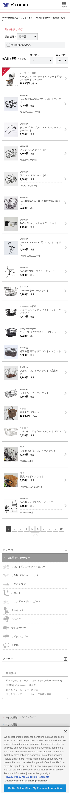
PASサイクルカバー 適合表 (22, 685)
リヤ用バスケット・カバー (21, 575)
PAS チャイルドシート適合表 (23, 690)
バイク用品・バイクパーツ (20, 717)
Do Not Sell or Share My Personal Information (35, 788)
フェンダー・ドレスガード (21, 601)
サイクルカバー (15, 636)
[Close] (65, 731)
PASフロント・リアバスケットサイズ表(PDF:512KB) (35, 680)
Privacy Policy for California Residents (27, 776)
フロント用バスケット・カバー (24, 567)
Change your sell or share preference (26, 780)
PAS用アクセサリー (18, 557)
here (21, 758)
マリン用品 (11, 724)
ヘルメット (13, 619)
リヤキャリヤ (14, 584)
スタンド (12, 593)
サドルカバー (14, 628)
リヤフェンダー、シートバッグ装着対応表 (29, 694)
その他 (10, 645)
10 (61, 528)
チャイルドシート (17, 610)
